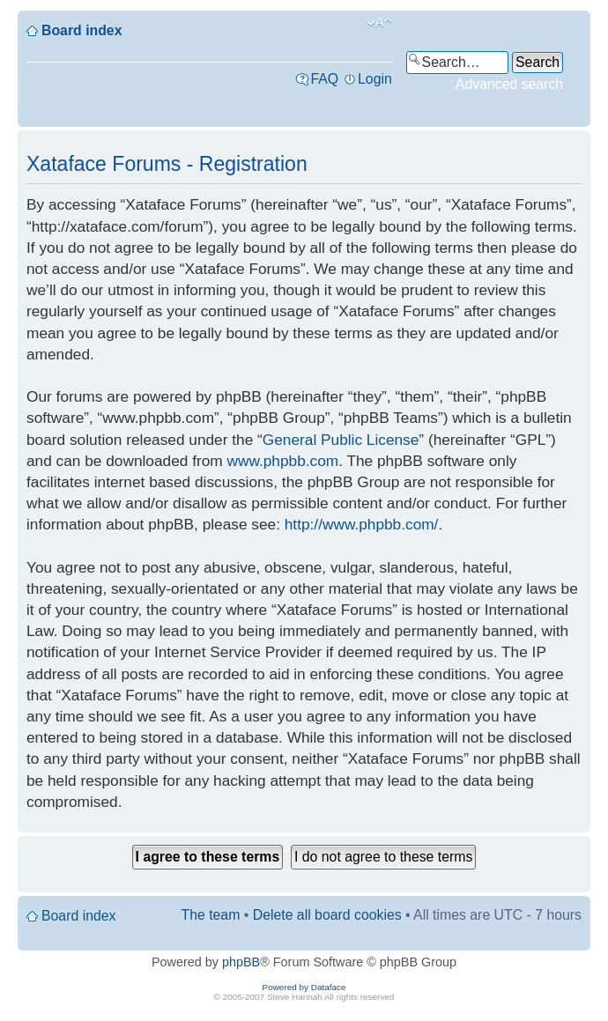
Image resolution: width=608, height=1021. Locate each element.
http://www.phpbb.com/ (362, 524)
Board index (81, 30)
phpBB (241, 962)
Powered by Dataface (304, 987)
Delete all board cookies (327, 914)
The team (211, 914)
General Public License (341, 439)
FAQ (324, 78)
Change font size (379, 23)
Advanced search (509, 84)
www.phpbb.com (283, 461)
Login (375, 78)
